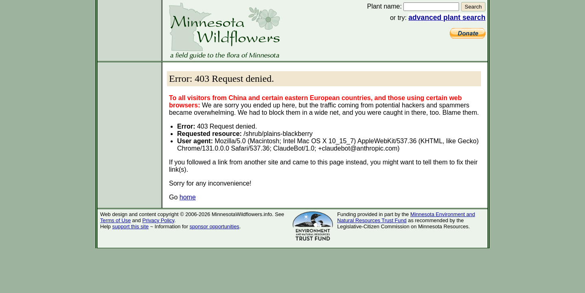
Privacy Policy (158, 220)
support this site (130, 226)
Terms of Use (115, 220)
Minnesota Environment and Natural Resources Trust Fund (406, 217)
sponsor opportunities (214, 226)
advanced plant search (446, 17)
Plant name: (384, 6)
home (188, 197)
